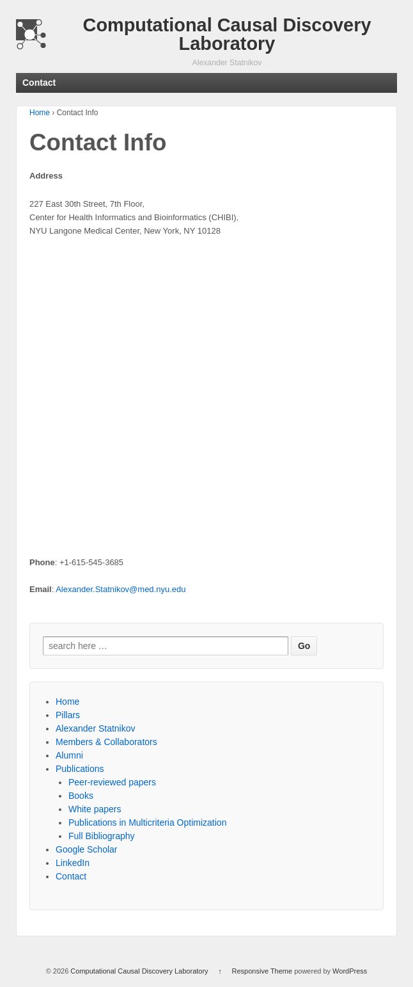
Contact (71, 876)
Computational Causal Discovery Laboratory (227, 34)
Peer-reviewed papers (112, 782)
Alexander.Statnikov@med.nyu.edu (120, 589)
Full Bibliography (101, 836)
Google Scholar (87, 849)
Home (39, 112)
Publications (80, 769)
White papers (94, 809)
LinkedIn (73, 863)
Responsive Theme (262, 971)
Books (80, 795)
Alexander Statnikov (96, 728)
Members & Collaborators (106, 742)
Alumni (69, 755)
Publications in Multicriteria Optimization (147, 822)
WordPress (349, 971)
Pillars (68, 715)
